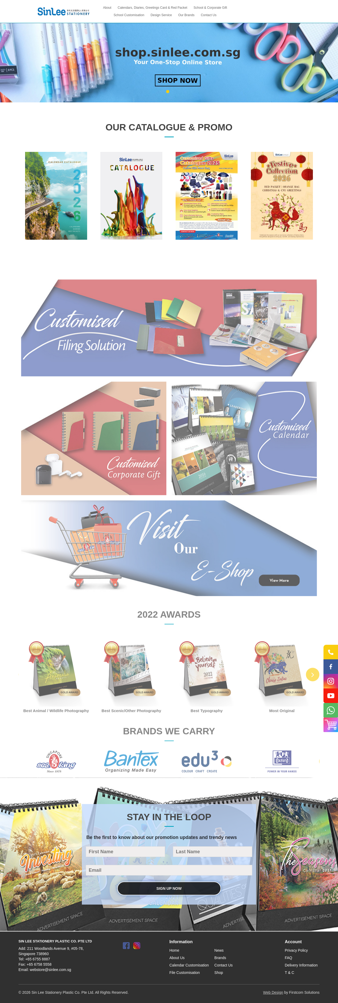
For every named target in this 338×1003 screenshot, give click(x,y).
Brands (220, 958)
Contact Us (223, 965)
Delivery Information (301, 965)
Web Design (273, 992)
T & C (289, 972)
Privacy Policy (296, 950)
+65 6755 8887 (37, 959)
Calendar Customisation (189, 965)
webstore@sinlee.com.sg (50, 970)
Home (174, 950)
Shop (218, 972)
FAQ (288, 958)
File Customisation (184, 972)
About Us (177, 958)
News (219, 950)
